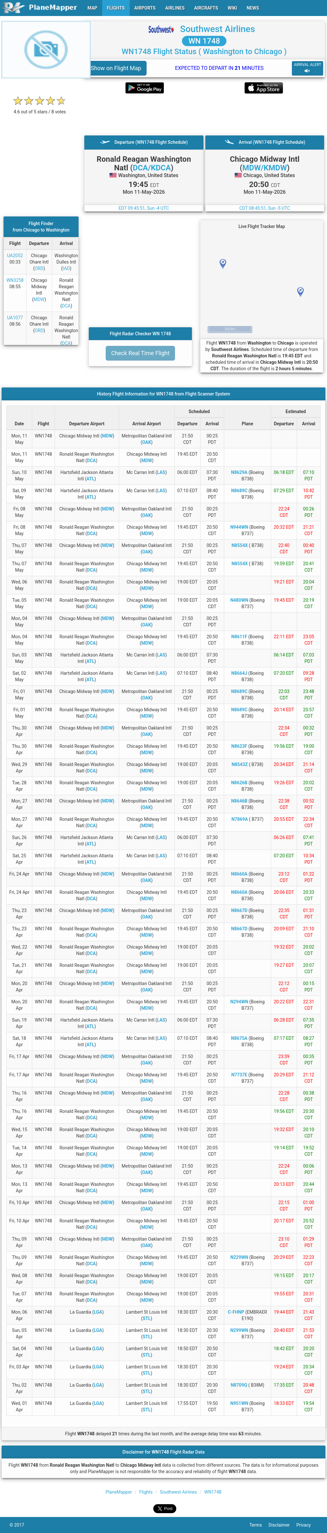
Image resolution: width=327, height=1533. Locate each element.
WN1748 (213, 1492)
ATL (91, 478)
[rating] (40, 108)
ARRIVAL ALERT (307, 68)
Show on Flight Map (116, 68)
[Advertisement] (204, 114)
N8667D (239, 910)
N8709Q (239, 1385)
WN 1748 (204, 41)
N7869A (240, 819)
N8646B (239, 800)
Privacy (306, 1525)
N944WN (239, 527)
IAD (66, 268)
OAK (146, 442)
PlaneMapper (119, 1492)
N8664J (239, 673)
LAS (161, 472)
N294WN (239, 1001)
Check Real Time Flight (140, 353)
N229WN (239, 1257)
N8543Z (240, 764)
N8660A (239, 874)
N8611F (239, 636)
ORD (38, 268)
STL (147, 1318)
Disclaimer (282, 1525)
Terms (259, 1525)
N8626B (239, 782)
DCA (66, 305)
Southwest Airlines (217, 29)
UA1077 (15, 317)
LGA (98, 1312)
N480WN (239, 600)
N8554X (240, 545)
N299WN (239, 1330)
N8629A (239, 472)
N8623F (239, 746)
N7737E (239, 1074)
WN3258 (15, 280)
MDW (39, 299)
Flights (146, 1492)
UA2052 (15, 255)
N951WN (239, 1403)
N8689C (239, 490)
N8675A (239, 1038)
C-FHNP (236, 1312)
